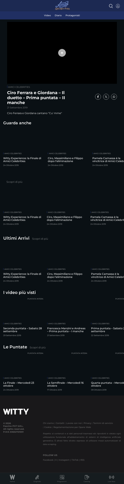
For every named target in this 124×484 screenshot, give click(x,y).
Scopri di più (14, 181)
